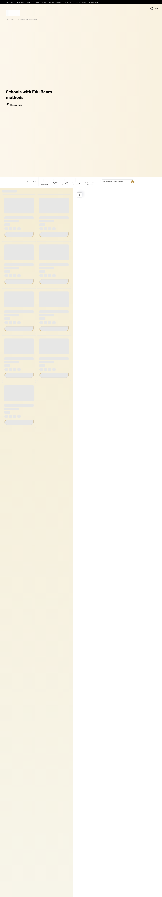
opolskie (20, 19)
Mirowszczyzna (31, 19)
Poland (12, 19)
